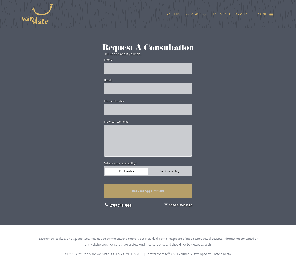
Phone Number (114, 100)
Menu (266, 14)
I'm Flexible (126, 171)
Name (108, 59)
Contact (244, 14)
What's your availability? (120, 163)
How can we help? (116, 121)
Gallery (173, 14)
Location (221, 14)
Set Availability (169, 171)
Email (108, 80)
